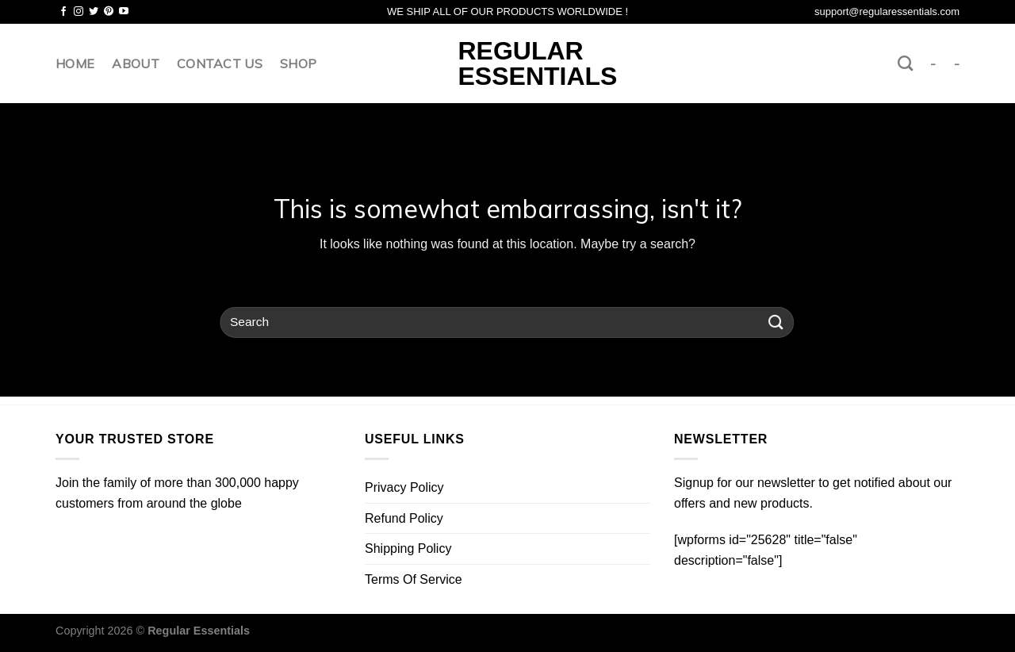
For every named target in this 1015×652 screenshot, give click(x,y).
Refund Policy (404, 518)
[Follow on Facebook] (63, 11)
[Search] (905, 63)
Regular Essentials (507, 63)
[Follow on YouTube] (123, 11)
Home (75, 63)
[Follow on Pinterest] (108, 11)
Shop (298, 63)
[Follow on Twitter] (93, 11)
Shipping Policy (408, 548)
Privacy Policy (404, 487)
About (135, 63)
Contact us (219, 63)
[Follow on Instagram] (78, 11)
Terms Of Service (413, 579)
